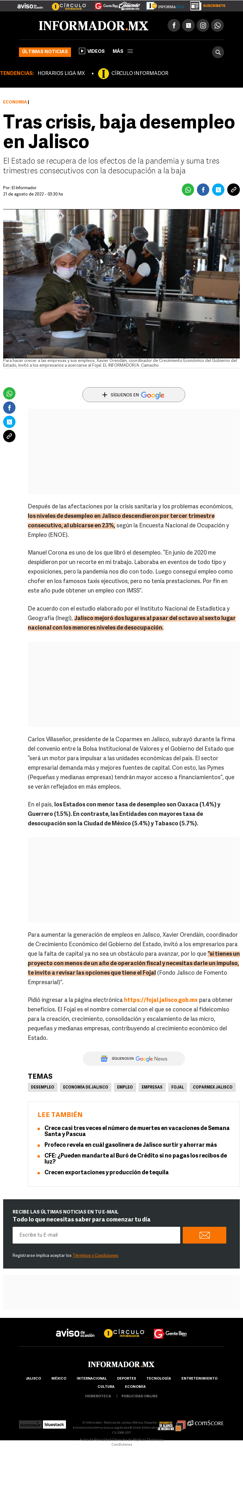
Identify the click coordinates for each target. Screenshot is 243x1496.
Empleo (125, 1087)
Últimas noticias (45, 52)
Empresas (152, 1087)
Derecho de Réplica (129, 1440)
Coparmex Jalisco (213, 1087)
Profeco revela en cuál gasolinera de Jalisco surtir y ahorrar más (130, 1145)
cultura (106, 1387)
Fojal (177, 1087)
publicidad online (140, 1396)
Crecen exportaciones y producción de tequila (106, 1173)
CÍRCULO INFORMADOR (139, 73)
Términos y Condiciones (95, 1256)
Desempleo (42, 1087)
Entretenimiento (199, 1379)
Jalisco (33, 1379)
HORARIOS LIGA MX (61, 73)
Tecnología (158, 1379)
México (58, 1379)
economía (135, 1387)
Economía (15, 102)
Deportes (126, 1379)
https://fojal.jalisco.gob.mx (161, 1000)
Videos (92, 51)
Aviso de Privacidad (95, 1440)
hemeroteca (98, 1396)
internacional (92, 1379)
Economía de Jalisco (85, 1087)
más (123, 51)
